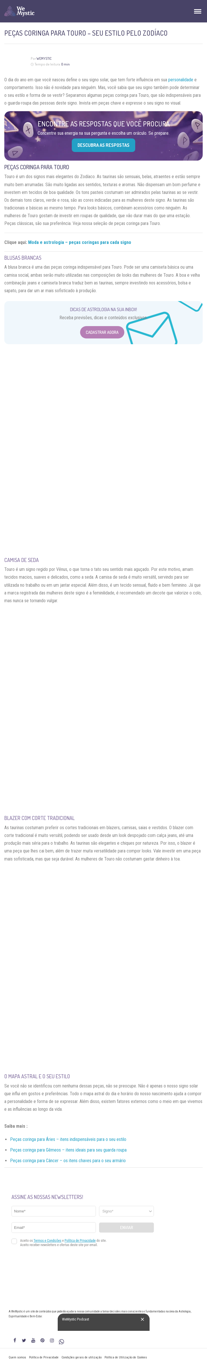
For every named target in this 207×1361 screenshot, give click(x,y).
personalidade (180, 79)
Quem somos (17, 1357)
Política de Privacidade (44, 1357)
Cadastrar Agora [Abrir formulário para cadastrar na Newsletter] (102, 332)
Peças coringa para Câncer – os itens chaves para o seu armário (68, 1160)
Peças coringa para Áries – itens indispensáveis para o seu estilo (68, 1139)
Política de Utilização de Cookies (126, 1357)
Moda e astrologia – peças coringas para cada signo (79, 242)
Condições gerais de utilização (81, 1357)
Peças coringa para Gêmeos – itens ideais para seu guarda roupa (68, 1150)
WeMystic (44, 58)
